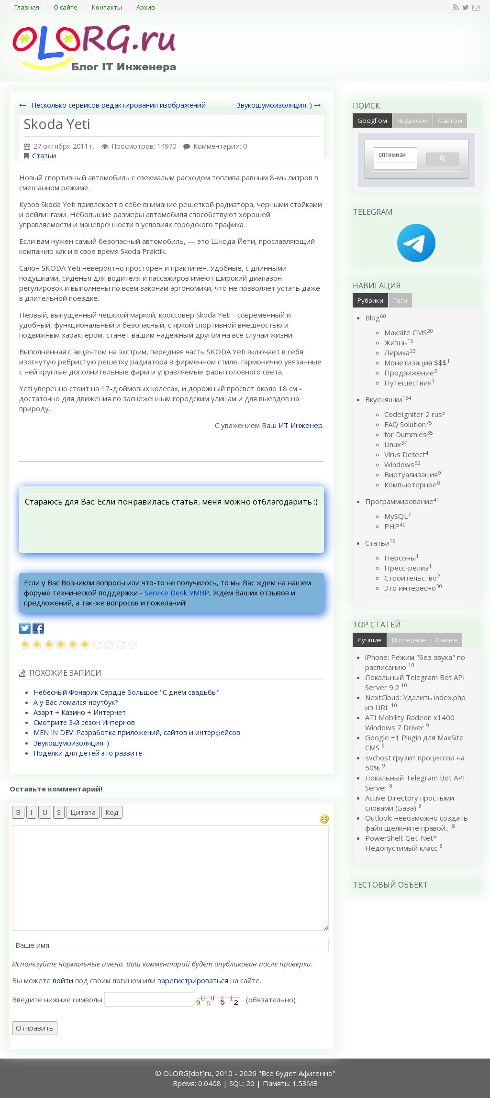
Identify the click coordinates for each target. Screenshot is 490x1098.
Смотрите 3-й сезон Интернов (84, 722)
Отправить (35, 1027)
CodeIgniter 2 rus (414, 414)
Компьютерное (412, 484)
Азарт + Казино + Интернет (79, 712)
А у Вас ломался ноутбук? (75, 702)
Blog (375, 317)
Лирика (399, 352)
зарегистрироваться (192, 980)
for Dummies (408, 434)
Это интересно (413, 588)
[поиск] (392, 155)
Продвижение (410, 372)
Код (112, 812)
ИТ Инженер (300, 425)
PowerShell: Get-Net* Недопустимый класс (401, 843)
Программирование (402, 501)
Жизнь (398, 342)
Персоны (401, 557)
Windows (402, 464)
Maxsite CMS (408, 332)
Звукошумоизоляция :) (274, 105)
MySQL (397, 516)
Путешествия (409, 382)
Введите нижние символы (57, 999)
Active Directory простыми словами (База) (409, 803)
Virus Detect (406, 454)
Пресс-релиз (408, 567)
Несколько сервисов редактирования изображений (118, 105)
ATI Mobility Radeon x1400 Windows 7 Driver (410, 722)
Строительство (412, 577)
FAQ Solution (408, 424)
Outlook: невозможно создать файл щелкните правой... (416, 823)
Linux (395, 444)
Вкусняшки (388, 399)
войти (63, 980)
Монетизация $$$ (417, 362)
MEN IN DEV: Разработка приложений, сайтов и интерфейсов (136, 732)
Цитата (83, 812)
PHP (394, 526)
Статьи (44, 155)
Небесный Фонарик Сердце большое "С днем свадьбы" (126, 692)
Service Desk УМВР (177, 592)
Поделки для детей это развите (87, 753)
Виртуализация (412, 474)
